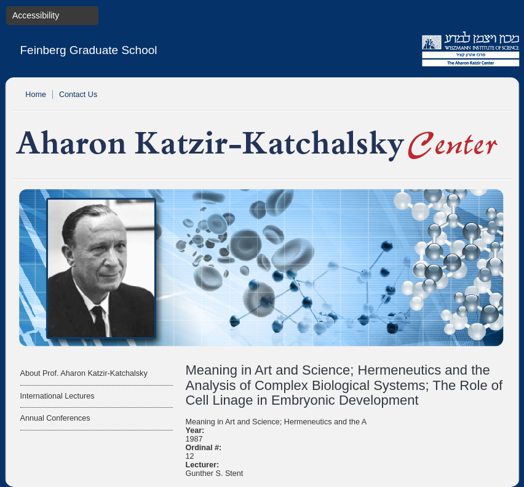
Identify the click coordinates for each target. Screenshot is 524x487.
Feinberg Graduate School (88, 50)
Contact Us (78, 94)
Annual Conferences (55, 418)
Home (35, 94)
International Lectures (57, 396)
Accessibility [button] (35, 15)
